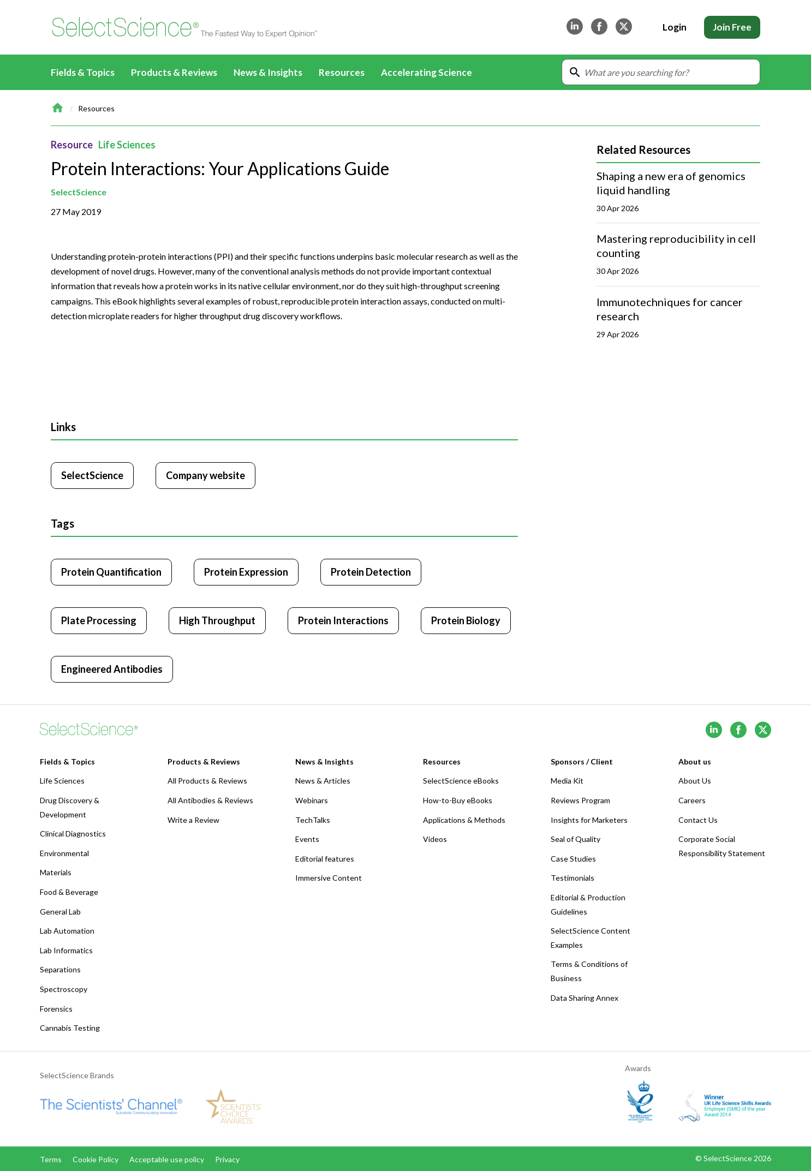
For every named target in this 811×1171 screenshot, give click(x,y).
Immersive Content (328, 877)
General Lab (60, 911)
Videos (435, 839)
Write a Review (193, 820)
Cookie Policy (95, 1159)
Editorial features (324, 858)
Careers (692, 800)
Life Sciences (127, 145)
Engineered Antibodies (112, 669)
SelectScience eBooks (461, 780)
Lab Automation (67, 930)
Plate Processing (98, 620)
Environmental (64, 853)
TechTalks (312, 820)
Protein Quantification (111, 572)
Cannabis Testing (70, 1027)
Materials (55, 872)
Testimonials (572, 877)
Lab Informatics (66, 950)
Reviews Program (580, 800)
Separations (60, 969)
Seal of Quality (575, 839)
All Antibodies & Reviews (210, 800)
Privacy (227, 1159)
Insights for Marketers (589, 820)
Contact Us (698, 820)
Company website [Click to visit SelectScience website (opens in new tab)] (205, 475)
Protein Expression (246, 572)
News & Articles (322, 780)
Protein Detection (371, 572)
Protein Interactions (343, 620)
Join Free (732, 27)
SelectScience (78, 192)
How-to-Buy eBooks (457, 800)
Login (675, 27)
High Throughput (217, 620)
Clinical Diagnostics (73, 833)
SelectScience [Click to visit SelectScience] (92, 475)
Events (307, 839)
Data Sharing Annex (584, 997)
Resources (96, 108)
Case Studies (573, 858)
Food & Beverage (69, 892)
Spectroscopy (63, 989)
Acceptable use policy (166, 1159)
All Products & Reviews (207, 780)
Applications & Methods (464, 820)
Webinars (311, 800)
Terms (51, 1159)
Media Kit (567, 780)
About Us (694, 780)
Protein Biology (465, 620)
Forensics (56, 1008)
